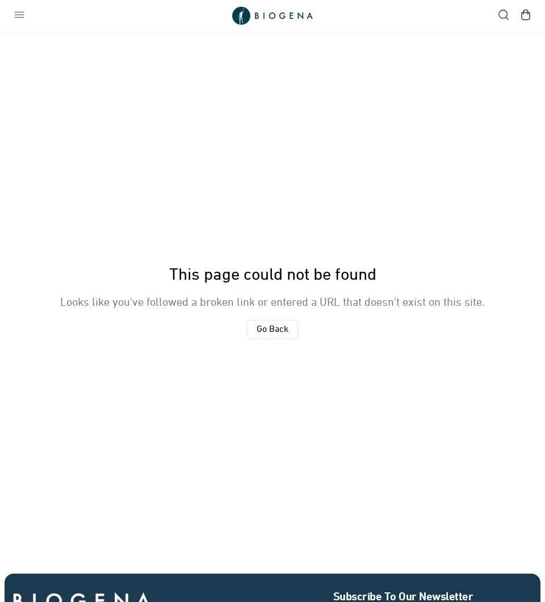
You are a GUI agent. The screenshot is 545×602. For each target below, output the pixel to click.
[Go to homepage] (272, 16)
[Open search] (503, 16)
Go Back (272, 329)
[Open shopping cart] (525, 16)
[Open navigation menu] (19, 16)
